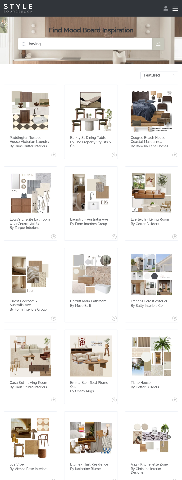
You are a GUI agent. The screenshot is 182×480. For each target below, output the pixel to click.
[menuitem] (166, 8)
